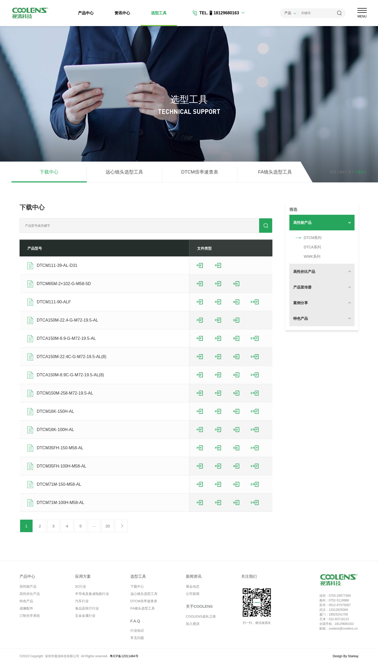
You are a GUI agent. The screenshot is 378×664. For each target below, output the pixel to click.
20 (108, 526)
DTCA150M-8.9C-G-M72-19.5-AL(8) (70, 375)
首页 (333, 172)
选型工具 (159, 13)
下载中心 (49, 172)
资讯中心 (122, 13)
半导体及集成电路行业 (92, 594)
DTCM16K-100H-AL (55, 429)
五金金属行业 (85, 616)
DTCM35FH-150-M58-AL (60, 448)
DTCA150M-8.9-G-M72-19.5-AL (66, 338)
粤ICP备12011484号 (124, 656)
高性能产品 (28, 586)
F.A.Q (135, 621)
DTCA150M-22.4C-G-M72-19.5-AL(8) (71, 356)
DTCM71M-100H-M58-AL (60, 502)
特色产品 (26, 601)
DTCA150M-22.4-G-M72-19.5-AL (67, 320)
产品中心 (86, 13)
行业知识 (137, 630)
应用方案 (83, 576)
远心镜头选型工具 (124, 172)
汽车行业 (82, 601)
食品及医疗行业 (87, 608)
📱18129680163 (223, 13)
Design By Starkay (345, 656)
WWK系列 (306, 256)
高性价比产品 (30, 594)
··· (94, 526)
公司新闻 (192, 594)
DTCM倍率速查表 (199, 172)
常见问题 (137, 638)
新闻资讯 (194, 576)
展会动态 (192, 586)
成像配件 (26, 608)
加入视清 (192, 624)
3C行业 (80, 586)
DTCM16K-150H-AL (55, 411)
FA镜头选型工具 (275, 172)
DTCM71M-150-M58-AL (59, 484)
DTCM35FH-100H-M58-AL (61, 466)
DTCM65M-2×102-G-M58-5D (64, 283)
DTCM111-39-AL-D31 (57, 265)
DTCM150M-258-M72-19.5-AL (65, 393)
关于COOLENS (199, 606)
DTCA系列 (307, 247)
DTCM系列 (307, 238)
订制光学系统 (30, 616)
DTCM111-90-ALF (54, 302)
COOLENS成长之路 (201, 616)
